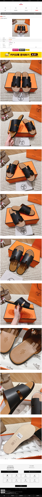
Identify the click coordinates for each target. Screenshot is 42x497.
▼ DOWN (2, 492)
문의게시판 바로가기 (32, 471)
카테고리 (12, 495)
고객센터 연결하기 (9, 471)
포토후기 (37, 495)
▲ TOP (3, 490)
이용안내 (19, 488)
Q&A (29, 495)
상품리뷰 (34, 476)
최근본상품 (25, 480)
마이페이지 (21, 495)
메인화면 (4, 16)
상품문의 (25, 476)
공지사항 (16, 476)
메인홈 (7, 476)
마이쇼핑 (16, 480)
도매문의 (34, 480)
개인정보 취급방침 (24, 488)
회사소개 (16, 488)
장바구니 (7, 480)
